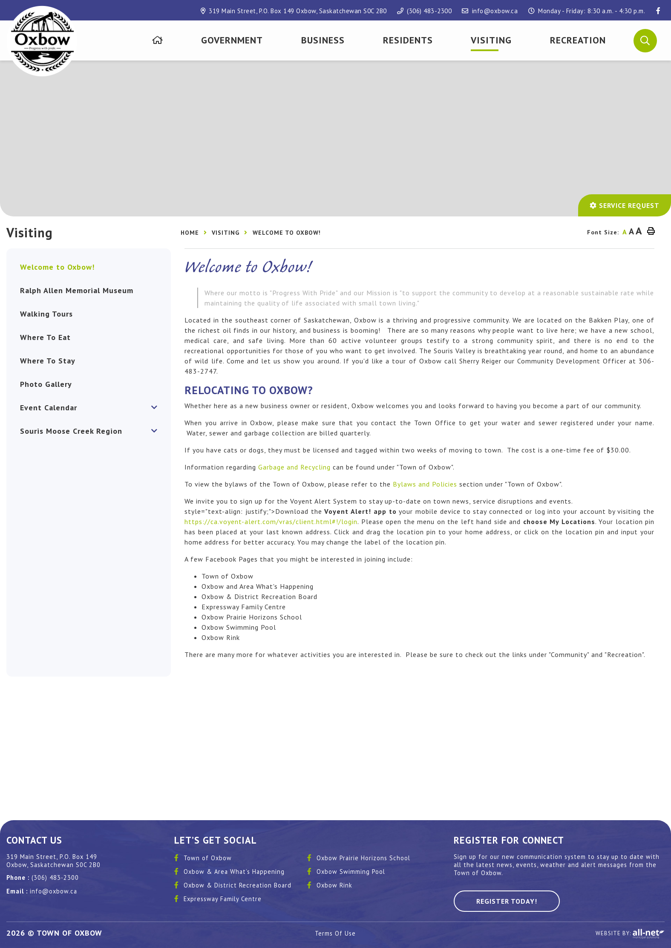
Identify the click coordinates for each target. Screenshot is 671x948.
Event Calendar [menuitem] (48, 407)
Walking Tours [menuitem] (46, 314)
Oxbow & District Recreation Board (237, 885)
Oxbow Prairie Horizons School (363, 858)
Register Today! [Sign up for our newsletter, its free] (506, 901)
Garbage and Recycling (294, 467)
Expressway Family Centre (223, 899)
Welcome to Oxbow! (287, 232)
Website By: (630, 934)
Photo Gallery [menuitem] (46, 384)
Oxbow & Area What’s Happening (234, 871)
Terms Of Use (335, 933)
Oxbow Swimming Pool (351, 871)
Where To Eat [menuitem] (45, 337)
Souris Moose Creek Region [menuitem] (71, 431)
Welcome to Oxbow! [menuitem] (57, 267)
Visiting (225, 232)
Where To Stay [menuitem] (47, 361)
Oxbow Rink (334, 885)
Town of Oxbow (208, 858)
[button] (645, 40)
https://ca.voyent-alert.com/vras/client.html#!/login (270, 521)
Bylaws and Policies (425, 484)
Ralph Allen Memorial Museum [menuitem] (76, 290)
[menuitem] (157, 40)
